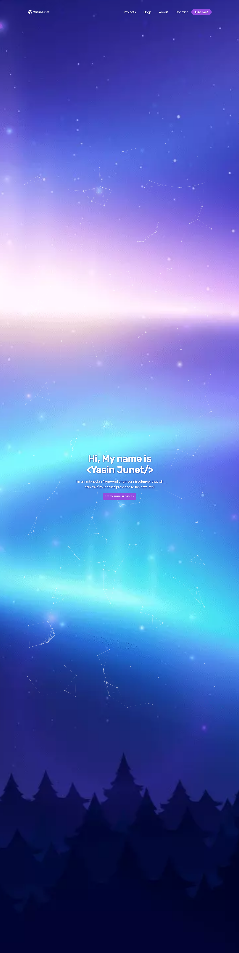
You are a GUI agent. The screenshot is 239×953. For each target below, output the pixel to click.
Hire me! (201, 12)
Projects (130, 12)
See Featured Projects (119, 496)
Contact (181, 12)
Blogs (147, 12)
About (163, 12)
